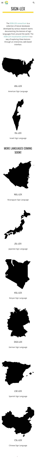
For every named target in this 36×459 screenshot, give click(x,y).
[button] (2, 2)
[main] (18, 9)
